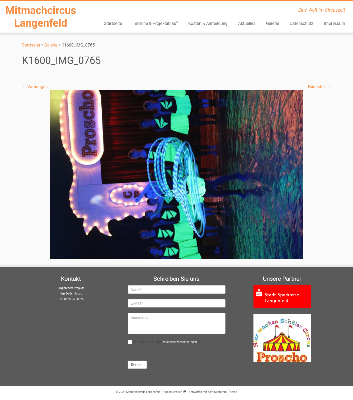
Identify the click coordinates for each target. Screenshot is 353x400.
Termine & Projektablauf (155, 23)
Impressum (334, 23)
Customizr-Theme (225, 392)
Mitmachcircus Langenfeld (40, 16)
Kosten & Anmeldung (208, 23)
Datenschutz (301, 23)
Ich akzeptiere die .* (163, 342)
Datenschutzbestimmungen (179, 341)
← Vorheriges (35, 86)
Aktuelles (247, 23)
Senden (137, 364)
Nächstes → (319, 86)
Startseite (113, 23)
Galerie (272, 23)
